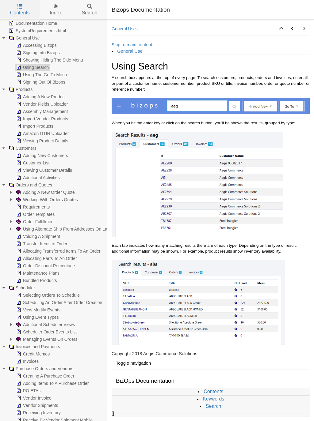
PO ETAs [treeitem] (27, 390)
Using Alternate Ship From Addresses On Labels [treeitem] (65, 229)
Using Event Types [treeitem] (37, 317)
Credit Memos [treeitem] (32, 354)
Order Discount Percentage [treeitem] (45, 265)
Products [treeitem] (20, 89)
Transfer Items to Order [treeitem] (41, 243)
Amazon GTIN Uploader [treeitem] (42, 133)
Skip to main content (132, 44)
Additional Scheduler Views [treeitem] (45, 324)
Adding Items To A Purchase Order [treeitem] (52, 383)
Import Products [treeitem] (34, 126)
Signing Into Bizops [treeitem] (37, 52)
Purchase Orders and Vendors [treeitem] (40, 368)
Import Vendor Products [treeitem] (41, 118)
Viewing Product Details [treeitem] (41, 141)
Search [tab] (90, 9)
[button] (281, 29)
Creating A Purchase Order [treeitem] (44, 376)
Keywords (213, 398)
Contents (213, 391)
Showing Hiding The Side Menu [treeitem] (49, 60)
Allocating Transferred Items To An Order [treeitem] (58, 251)
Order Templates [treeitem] (35, 214)
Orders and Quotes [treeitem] (30, 185)
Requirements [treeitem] (32, 207)
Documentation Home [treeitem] (32, 23)
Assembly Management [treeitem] (41, 111)
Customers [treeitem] (22, 148)
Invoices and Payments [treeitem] (34, 346)
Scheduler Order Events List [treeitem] (46, 332)
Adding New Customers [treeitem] (41, 155)
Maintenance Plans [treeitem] (37, 273)
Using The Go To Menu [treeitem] (41, 74)
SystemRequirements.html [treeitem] (37, 30)
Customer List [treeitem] (32, 163)
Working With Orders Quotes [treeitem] (46, 199)
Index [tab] (56, 9)
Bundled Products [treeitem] (36, 280)
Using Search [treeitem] (32, 67)
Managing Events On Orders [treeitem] (46, 339)
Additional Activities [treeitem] (37, 177)
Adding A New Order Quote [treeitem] (45, 192)
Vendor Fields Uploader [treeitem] (41, 104)
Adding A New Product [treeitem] (40, 96)
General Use (124, 28)
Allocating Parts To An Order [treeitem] (46, 258)
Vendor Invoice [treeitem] (33, 398)
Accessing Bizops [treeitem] (36, 45)
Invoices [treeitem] (27, 361)
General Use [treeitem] (24, 38)
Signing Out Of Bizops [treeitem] (40, 82)
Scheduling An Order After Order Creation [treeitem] (58, 302)
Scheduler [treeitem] (21, 287)
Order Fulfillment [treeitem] (35, 221)
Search (213, 406)
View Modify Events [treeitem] (37, 310)
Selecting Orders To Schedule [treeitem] (47, 295)
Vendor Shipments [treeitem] (36, 405)
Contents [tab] (20, 9)
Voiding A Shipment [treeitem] (37, 236)
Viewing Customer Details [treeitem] (43, 170)
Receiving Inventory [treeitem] (38, 412)
